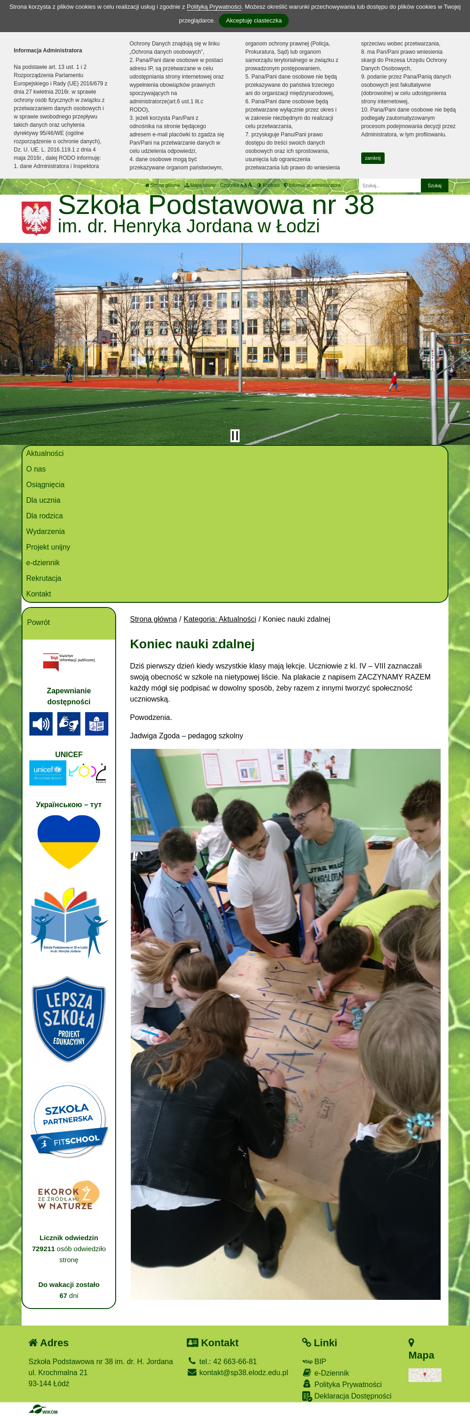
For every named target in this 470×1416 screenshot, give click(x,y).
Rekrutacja (43, 578)
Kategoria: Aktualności (220, 619)
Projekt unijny (48, 547)
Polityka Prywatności (342, 1384)
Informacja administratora (312, 185)
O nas (36, 469)
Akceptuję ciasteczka (253, 20)
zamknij (372, 158)
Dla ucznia (43, 500)
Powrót (38, 622)
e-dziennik (43, 563)
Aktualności (45, 453)
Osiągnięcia (45, 485)
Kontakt (38, 594)
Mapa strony (200, 185)
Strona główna (162, 185)
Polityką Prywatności (214, 6)
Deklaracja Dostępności (347, 1396)
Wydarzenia (45, 531)
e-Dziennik (325, 1372)
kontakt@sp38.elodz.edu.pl (237, 1373)
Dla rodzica (44, 516)
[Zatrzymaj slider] (235, 435)
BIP (314, 1361)
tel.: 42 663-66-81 (222, 1361)
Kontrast (268, 185)
